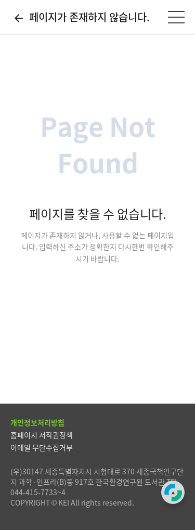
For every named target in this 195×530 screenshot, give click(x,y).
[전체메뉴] (176, 17)
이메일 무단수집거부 (41, 447)
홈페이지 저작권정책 (41, 435)
